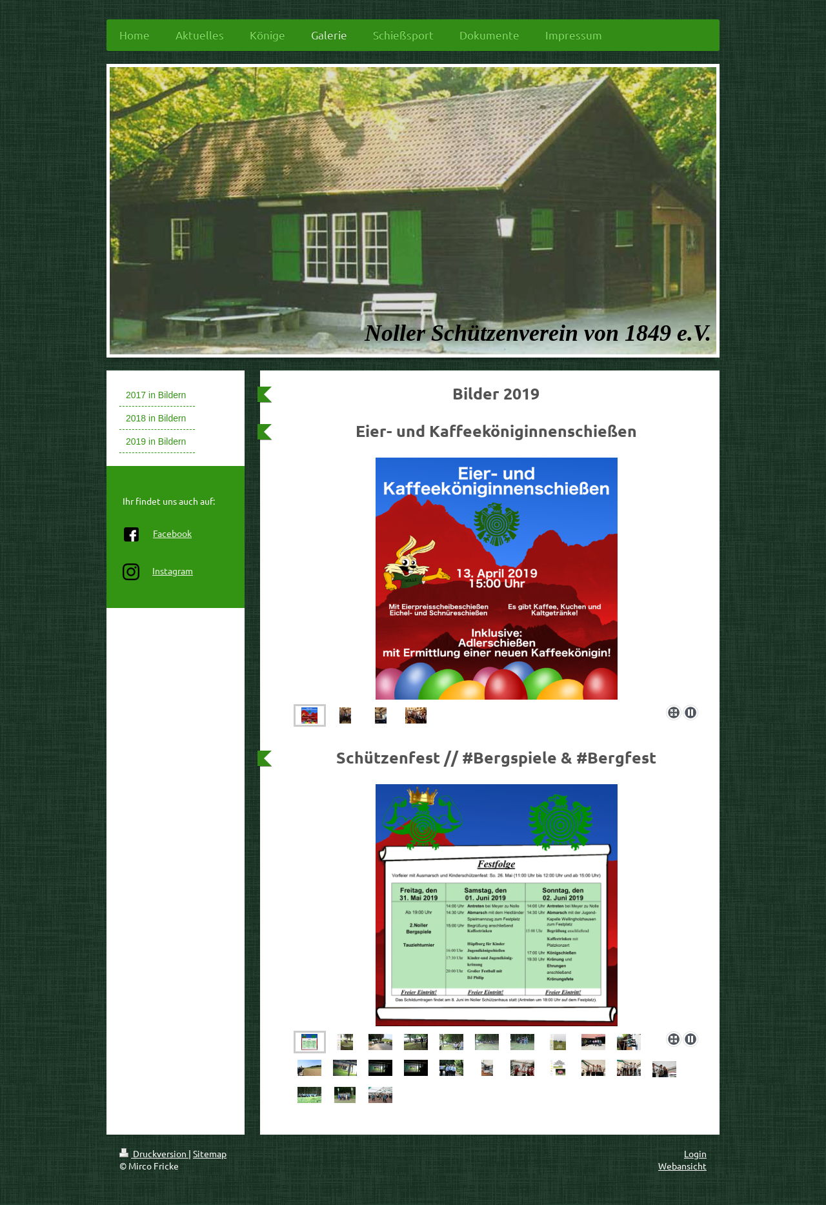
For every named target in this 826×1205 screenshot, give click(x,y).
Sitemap (210, 1153)
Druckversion (153, 1153)
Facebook (172, 533)
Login (695, 1153)
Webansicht (682, 1165)
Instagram (172, 570)
